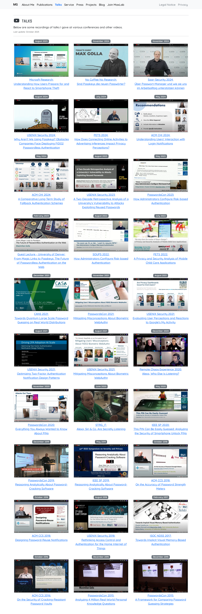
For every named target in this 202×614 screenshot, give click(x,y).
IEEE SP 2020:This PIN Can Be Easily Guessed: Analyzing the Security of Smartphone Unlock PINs (161, 429)
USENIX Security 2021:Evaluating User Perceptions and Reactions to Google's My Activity (161, 318)
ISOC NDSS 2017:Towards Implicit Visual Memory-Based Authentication (160, 540)
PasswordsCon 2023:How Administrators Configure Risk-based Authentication (161, 199)
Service (69, 4)
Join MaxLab (115, 4)
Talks (59, 4)
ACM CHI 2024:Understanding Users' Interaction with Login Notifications (161, 139)
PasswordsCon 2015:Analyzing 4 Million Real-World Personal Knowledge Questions (101, 599)
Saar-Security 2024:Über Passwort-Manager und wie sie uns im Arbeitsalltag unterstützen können (161, 84)
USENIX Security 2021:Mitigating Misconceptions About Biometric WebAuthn (101, 373)
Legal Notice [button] (167, 4)
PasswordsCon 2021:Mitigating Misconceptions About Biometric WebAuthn (101, 318)
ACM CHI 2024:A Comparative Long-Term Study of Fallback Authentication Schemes (41, 199)
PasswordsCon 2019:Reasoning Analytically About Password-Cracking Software (41, 484)
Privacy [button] (183, 4)
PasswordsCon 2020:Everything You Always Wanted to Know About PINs (41, 429)
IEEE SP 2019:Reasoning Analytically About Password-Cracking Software (101, 484)
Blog (102, 4)
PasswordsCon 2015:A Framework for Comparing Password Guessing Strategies (160, 599)
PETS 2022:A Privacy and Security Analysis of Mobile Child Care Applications (160, 258)
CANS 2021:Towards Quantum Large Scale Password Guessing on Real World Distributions (41, 318)
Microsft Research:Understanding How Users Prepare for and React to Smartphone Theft (41, 84)
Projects (91, 4)
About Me (28, 4)
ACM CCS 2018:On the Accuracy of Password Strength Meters (161, 484)
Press (79, 4)
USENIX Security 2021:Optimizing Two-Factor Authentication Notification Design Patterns (41, 373)
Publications (44, 4)
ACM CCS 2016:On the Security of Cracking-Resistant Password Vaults (41, 599)
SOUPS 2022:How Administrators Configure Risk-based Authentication (101, 258)
